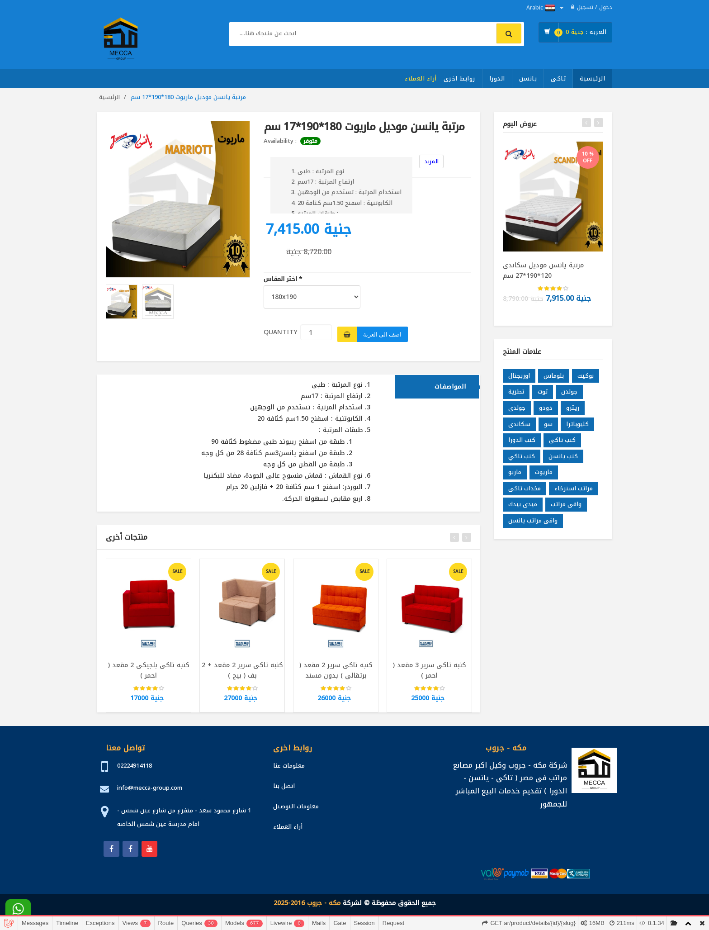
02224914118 (134, 765)
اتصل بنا (284, 786)
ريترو (572, 408)
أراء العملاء (421, 78)
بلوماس (554, 375)
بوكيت (585, 375)
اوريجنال (519, 375)
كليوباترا (577, 424)
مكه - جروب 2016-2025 (307, 903)
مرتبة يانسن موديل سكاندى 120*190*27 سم (543, 270)
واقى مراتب (566, 504)
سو (548, 424)
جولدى (516, 408)
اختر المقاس (283, 279)
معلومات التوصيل (296, 806)
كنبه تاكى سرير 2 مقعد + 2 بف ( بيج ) (242, 671)
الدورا (497, 78)
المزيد (431, 161)
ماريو (514, 472)
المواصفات (450, 386)
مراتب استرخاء (573, 488)
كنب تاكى (562, 440)
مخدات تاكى (524, 488)
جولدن (569, 392)
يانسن (528, 78)
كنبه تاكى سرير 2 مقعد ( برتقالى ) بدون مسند (336, 671)
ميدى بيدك (522, 504)
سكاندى (519, 424)
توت (543, 392)
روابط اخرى (459, 78)
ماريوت (544, 472)
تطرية (516, 392)
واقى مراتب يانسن (533, 521)
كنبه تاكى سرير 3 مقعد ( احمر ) (429, 671)
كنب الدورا (521, 440)
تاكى (558, 78)
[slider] (149, 689)
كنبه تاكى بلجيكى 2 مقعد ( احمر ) (148, 671)
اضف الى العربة (382, 334)
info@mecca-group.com (149, 787)
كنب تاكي (521, 456)
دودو (546, 408)
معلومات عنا (289, 765)
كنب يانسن (563, 456)
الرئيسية (592, 78)
